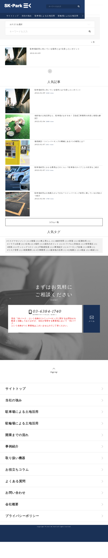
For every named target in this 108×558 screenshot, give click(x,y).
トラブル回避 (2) (16, 244)
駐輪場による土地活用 (68, 19)
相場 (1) (35, 241)
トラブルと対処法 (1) (74, 244)
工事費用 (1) (43, 250)
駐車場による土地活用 (45, 19)
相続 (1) (94, 250)
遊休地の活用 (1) (58, 250)
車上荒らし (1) (47, 241)
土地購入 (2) (74, 250)
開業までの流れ (88, 19)
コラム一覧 (54, 222)
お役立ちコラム (20, 480)
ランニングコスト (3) (27, 247)
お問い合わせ (18, 505)
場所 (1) (39, 244)
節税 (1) (12, 247)
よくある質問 (18, 492)
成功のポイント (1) (53, 244)
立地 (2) (29, 244)
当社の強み (27, 19)
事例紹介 (103, 19)
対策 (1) (73, 241)
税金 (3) (85, 250)
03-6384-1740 (47, 311)
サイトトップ (12, 19)
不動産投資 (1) (46, 247)
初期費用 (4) (29, 250)
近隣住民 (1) (84, 241)
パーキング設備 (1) (77, 247)
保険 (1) (91, 247)
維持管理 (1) (62, 241)
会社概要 (13, 518)
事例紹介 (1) (60, 247)
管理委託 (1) (91, 244)
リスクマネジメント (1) (19, 241)
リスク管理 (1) (15, 250)
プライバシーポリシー (26, 531)
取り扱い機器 (18, 467)
